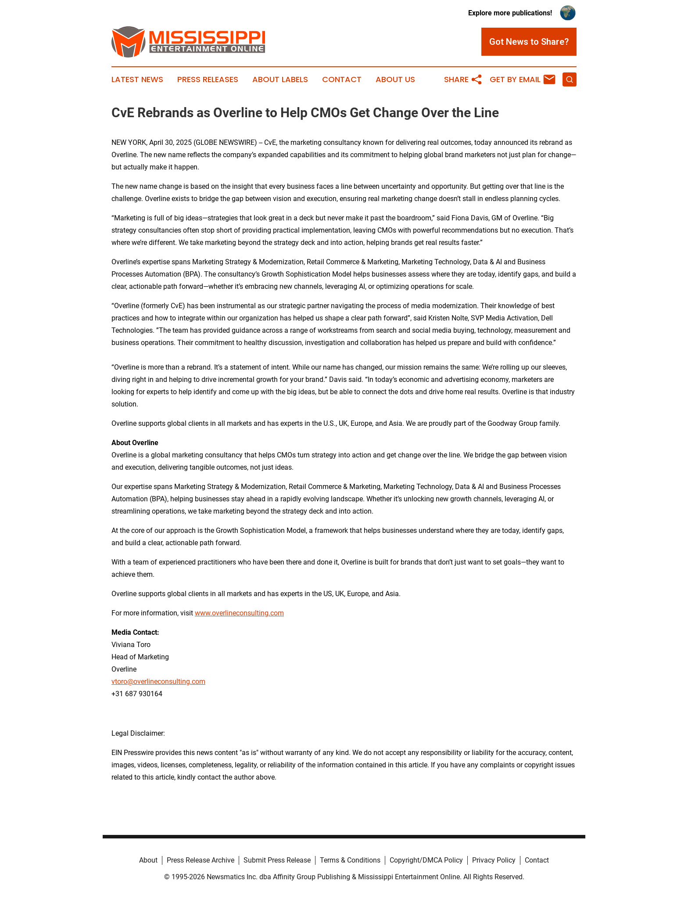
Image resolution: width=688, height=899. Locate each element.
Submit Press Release (277, 860)
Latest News (137, 79)
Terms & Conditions (350, 860)
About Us (395, 79)
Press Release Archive (200, 860)
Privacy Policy (494, 860)
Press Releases (207, 79)
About (148, 860)
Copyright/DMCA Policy (426, 860)
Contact (342, 79)
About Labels (280, 79)
